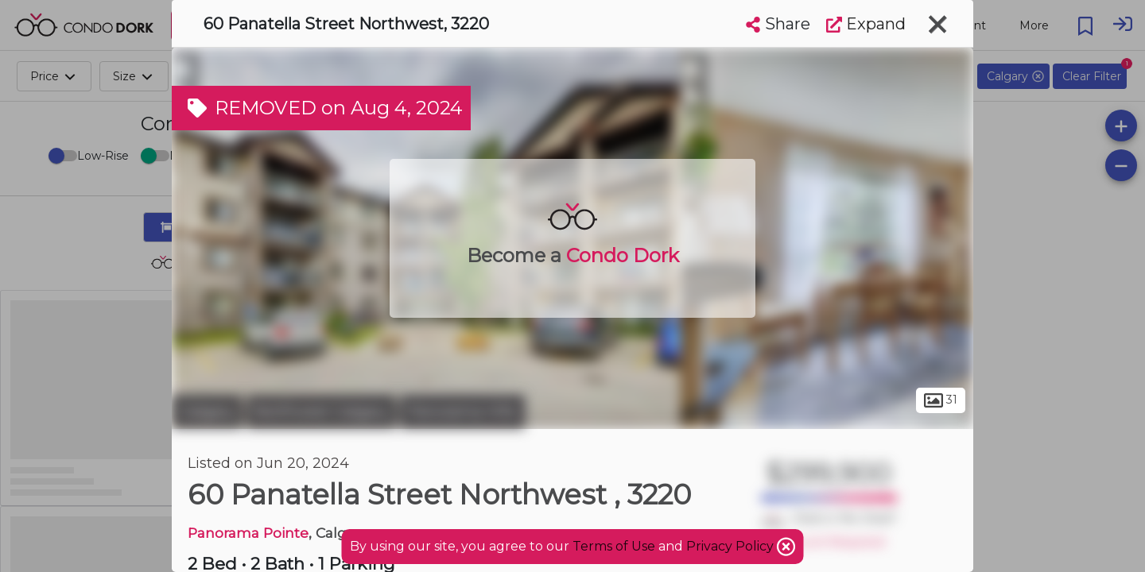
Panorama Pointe (248, 532)
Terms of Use (613, 546)
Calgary (207, 411)
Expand (866, 23)
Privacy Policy (731, 546)
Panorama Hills (462, 411)
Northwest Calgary (321, 411)
